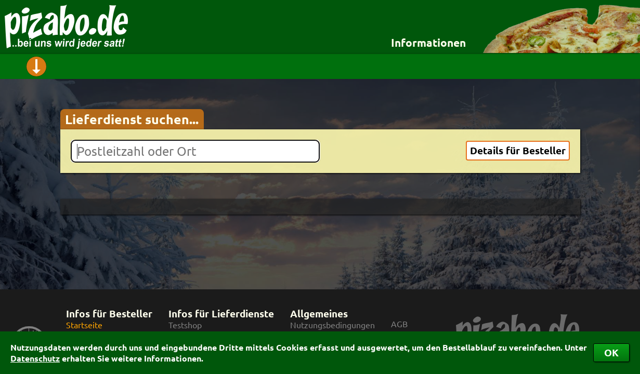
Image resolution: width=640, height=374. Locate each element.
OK (611, 352)
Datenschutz (35, 358)
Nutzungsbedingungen (332, 325)
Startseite (84, 325)
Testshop (185, 325)
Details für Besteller (518, 150)
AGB (399, 324)
